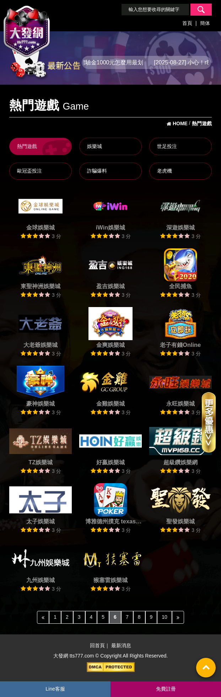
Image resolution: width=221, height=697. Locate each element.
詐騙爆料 (97, 171)
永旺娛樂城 (180, 403)
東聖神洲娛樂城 (40, 286)
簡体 (205, 23)
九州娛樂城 (40, 580)
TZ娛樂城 (40, 462)
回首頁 (97, 646)
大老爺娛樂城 (40, 345)
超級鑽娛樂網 (180, 462)
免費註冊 (166, 689)
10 (164, 617)
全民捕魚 (180, 286)
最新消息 (121, 646)
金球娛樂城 (40, 227)
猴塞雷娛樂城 (110, 580)
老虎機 (164, 171)
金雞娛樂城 (110, 403)
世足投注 (167, 146)
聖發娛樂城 (180, 521)
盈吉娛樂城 (110, 286)
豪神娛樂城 (40, 403)
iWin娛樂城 (110, 227)
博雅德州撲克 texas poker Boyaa (110, 522)
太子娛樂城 (40, 521)
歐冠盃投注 (29, 171)
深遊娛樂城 (180, 227)
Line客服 (55, 689)
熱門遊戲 (27, 146)
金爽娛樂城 (110, 345)
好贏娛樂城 (110, 462)
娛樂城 (94, 146)
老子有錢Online (180, 345)
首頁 (187, 23)
